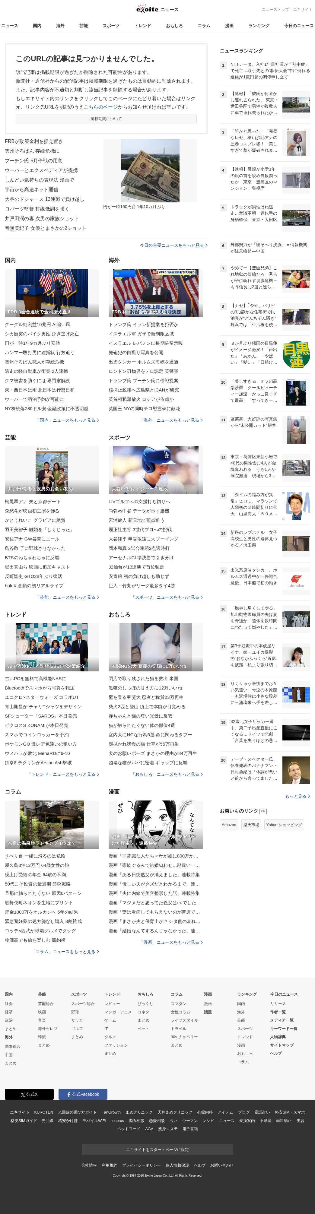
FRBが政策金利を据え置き (34, 141)
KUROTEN (43, 1112)
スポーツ (111, 25)
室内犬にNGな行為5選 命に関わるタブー (150, 734)
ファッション (116, 1045)
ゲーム (110, 1020)
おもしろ (174, 25)
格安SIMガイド (24, 1120)
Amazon (229, 825)
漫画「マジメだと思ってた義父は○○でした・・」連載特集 (156, 902)
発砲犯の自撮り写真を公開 (136, 352)
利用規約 (109, 1165)
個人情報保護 (177, 1165)
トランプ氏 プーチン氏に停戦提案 (143, 380)
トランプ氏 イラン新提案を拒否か (143, 324)
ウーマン (190, 1120)
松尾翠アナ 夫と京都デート (33, 501)
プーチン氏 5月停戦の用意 (33, 160)
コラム (204, 25)
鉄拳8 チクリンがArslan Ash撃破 (38, 762)
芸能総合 (46, 1003)
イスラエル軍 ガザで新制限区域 (141, 333)
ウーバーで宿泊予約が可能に (34, 399)
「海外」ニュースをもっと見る (171, 420)
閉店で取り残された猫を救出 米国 (143, 678)
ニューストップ (275, 9)
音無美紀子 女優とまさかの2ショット (46, 228)
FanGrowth (111, 1112)
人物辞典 (278, 1037)
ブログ (244, 1112)
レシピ (208, 1120)
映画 (42, 1012)
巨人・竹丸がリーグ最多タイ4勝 (142, 585)
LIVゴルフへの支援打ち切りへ (139, 501)
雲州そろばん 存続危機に (32, 151)
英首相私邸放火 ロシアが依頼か (141, 399)
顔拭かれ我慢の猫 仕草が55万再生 (144, 743)
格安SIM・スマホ (290, 1112)
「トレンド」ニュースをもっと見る (63, 774)
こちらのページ (101, 106)
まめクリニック (139, 1112)
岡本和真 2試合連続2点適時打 (139, 548)
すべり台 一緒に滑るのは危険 (35, 855)
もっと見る (297, 796)
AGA (149, 1129)
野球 (75, 1012)
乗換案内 (247, 1120)
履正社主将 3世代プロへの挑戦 (140, 529)
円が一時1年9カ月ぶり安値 (32, 343)
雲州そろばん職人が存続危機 (34, 361)
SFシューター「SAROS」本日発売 (41, 715)
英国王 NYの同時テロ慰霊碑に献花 (144, 408)
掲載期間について (106, 118)
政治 (9, 1020)
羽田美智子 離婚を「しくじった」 (40, 529)
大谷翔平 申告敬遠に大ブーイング (143, 538)
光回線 (47, 1120)
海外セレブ (48, 1028)
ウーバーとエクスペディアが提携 (41, 170)
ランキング (258, 25)
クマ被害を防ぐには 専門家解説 (37, 380)
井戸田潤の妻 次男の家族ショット (42, 218)
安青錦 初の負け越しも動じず (139, 576)
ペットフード (128, 1129)
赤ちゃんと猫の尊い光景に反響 (141, 715)
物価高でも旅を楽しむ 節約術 (35, 940)
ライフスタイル (184, 1020)
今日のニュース (299, 25)
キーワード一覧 (284, 1028)
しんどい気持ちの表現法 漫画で (39, 179)
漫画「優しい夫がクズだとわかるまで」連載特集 (156, 883)
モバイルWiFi (94, 1120)
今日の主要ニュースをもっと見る (174, 245)
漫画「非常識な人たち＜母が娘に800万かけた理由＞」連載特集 (156, 855)
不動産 (266, 1120)
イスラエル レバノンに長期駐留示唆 (146, 343)
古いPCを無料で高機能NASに (35, 678)
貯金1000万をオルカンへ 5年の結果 (41, 911)
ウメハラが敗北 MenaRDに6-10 (37, 753)
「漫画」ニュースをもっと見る (171, 942)
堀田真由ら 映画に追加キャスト (37, 566)
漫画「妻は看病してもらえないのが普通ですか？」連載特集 (156, 911)
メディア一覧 (282, 1020)
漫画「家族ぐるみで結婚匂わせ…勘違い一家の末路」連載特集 (156, 865)
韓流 (42, 1037)
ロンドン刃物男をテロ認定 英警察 (143, 371)
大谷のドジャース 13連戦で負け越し (44, 199)
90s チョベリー (184, 1037)
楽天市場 (251, 825)
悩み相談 (136, 1120)
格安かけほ (68, 1120)
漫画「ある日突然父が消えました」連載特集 (154, 874)
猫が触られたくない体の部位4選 (142, 725)
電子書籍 (190, 1129)
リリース (278, 1003)
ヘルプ (276, 1053)
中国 (9, 1055)
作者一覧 (278, 1012)
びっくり (145, 1003)
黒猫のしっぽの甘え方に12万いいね (145, 687)
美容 (300, 1120)
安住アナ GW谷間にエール (32, 538)
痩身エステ (167, 1129)
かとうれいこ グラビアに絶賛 (35, 520)
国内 (37, 25)
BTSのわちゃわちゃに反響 (32, 557)
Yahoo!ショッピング (284, 825)
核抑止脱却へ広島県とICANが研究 (144, 389)
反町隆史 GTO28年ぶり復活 (33, 576)
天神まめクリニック (175, 1112)
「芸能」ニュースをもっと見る (67, 597)
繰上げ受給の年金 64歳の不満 (35, 874)
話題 (208, 1012)
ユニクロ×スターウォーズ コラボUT (42, 697)
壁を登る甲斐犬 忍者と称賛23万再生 (146, 697)
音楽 (42, 1020)
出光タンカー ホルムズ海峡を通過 (143, 361)
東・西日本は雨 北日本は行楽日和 (40, 389)
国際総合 (13, 1046)
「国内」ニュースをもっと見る (67, 420)
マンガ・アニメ (118, 1012)
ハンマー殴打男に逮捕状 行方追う (40, 352)
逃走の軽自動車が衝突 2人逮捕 (36, 371)
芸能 (83, 25)
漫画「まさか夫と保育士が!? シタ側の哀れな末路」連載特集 (156, 921)
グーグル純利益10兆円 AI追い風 (37, 324)
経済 (9, 1012)
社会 (9, 1003)
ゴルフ (77, 1028)
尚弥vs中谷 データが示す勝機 (139, 510)
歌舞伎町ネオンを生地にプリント (39, 902)
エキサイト (303, 9)
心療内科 (205, 1112)
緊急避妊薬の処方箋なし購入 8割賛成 (43, 921)
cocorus (117, 1120)
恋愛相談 (156, 1120)
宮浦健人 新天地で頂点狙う (137, 520)
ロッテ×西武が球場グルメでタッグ (40, 930)
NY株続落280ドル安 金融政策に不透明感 (47, 408)
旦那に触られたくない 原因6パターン (43, 893)
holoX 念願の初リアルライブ (34, 585)
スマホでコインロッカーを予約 (37, 734)
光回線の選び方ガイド (77, 1112)
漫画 (229, 25)
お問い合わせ (222, 1165)
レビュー (112, 1003)
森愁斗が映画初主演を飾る (32, 510)
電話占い (262, 1112)
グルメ (110, 1037)
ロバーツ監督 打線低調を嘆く (37, 208)
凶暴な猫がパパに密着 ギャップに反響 (148, 762)
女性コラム (180, 1012)
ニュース (9, 25)
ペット (143, 1028)
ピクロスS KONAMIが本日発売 (36, 725)
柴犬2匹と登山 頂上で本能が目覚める (147, 706)
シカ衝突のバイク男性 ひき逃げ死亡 (42, 333)
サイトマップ (282, 1045)
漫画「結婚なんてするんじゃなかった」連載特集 (156, 930)
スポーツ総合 (83, 1003)
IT (106, 1028)
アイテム (225, 1112)
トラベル (178, 1028)
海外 (60, 25)
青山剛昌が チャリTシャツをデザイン (43, 706)
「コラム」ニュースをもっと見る (65, 951)
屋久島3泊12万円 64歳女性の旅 (37, 865)
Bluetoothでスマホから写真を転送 (40, 687)
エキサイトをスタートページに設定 (157, 1149)
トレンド (142, 25)
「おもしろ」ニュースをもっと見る (167, 774)
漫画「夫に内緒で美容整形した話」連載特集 (154, 893)
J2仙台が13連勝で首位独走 (136, 566)
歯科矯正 (283, 1120)
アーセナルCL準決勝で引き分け (141, 557)
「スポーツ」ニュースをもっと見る (167, 597)
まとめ (11, 1028)
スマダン (178, 1003)
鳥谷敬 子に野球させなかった (35, 548)
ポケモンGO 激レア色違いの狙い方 (41, 743)
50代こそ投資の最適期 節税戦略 (38, 883)
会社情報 (89, 1165)
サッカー (79, 1020)
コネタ (143, 1012)
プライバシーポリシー (141, 1165)
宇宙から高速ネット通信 (31, 189)
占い (173, 1120)
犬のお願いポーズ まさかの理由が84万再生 (153, 753)
